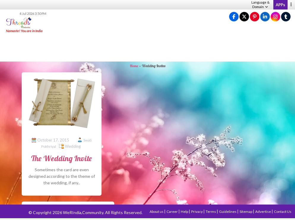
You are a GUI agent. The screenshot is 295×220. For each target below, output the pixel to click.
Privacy (197, 211)
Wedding (73, 146)
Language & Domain (260, 4)
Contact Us (282, 211)
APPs (280, 4)
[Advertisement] (147, 47)
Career (172, 211)
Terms (211, 211)
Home (134, 66)
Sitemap (246, 211)
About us (157, 211)
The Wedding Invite (61, 158)
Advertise (263, 211)
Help (185, 211)
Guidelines (228, 211)
